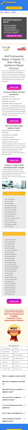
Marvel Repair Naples (10, 290)
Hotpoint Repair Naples (10, 239)
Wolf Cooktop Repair (10, 199)
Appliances (7, 12)
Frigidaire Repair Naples (10, 277)
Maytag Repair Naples (10, 256)
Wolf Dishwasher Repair (11, 222)
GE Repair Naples (9, 273)
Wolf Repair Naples (9, 252)
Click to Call (14, 87)
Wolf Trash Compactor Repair (12, 218)
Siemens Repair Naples (10, 283)
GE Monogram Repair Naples (12, 267)
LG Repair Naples (9, 275)
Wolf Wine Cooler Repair (11, 207)
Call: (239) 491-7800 (14, 36)
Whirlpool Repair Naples (10, 254)
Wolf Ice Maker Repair (10, 212)
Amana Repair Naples (10, 241)
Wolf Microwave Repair (10, 205)
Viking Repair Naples (10, 260)
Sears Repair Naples (10, 258)
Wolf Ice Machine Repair (11, 214)
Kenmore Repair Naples (10, 271)
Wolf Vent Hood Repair (10, 209)
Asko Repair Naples (9, 246)
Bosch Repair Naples (10, 248)
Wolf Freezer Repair (10, 220)
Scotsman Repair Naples (11, 279)
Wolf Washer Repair (10, 216)
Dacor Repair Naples (10, 244)
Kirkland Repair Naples (10, 287)
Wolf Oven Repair (9, 201)
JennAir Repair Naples (10, 292)
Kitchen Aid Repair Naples (11, 269)
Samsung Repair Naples (10, 264)
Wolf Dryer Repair (9, 226)
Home (1, 12)
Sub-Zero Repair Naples (10, 262)
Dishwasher (13, 12)
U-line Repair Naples (10, 285)
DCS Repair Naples (9, 281)
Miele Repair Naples (9, 294)
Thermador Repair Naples (11, 250)
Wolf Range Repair (9, 203)
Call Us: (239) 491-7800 (14, 8)
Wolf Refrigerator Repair (11, 224)
